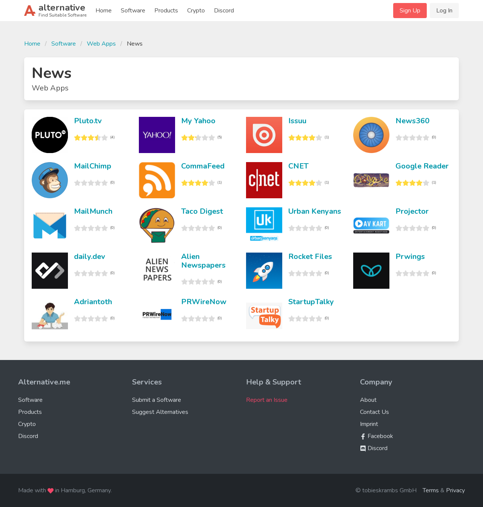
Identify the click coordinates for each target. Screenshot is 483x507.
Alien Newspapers (203, 260)
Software (133, 10)
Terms (431, 490)
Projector (412, 211)
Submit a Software (156, 400)
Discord (224, 10)
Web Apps (101, 44)
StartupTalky (311, 302)
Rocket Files (310, 256)
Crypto (196, 10)
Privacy (455, 490)
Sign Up (410, 10)
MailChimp (92, 166)
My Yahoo (198, 121)
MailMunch (93, 211)
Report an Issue (267, 400)
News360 (412, 121)
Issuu (297, 121)
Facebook (376, 436)
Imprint (369, 424)
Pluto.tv (88, 121)
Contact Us (374, 412)
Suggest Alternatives (160, 412)
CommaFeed (203, 166)
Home (103, 10)
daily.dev (89, 256)
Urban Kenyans (314, 211)
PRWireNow (203, 302)
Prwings (410, 256)
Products (166, 10)
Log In (444, 10)
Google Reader (422, 166)
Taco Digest (202, 211)
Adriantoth (93, 302)
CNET (298, 166)
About (368, 400)
